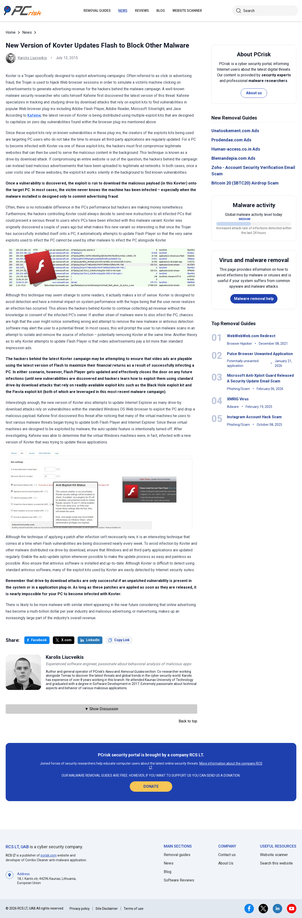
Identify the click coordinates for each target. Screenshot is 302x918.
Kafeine (34, 115)
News (122, 10)
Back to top (188, 721)
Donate (151, 786)
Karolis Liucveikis (32, 58)
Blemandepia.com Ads (233, 158)
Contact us (227, 854)
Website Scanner (187, 10)
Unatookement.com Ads (235, 130)
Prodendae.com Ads (231, 139)
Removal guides (97, 10)
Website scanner (274, 854)
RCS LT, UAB (17, 846)
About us (254, 93)
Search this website (276, 863)
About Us (225, 863)
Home (11, 32)
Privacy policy (80, 908)
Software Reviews (179, 880)
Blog (160, 10)
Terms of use (133, 908)
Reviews (142, 10)
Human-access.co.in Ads (235, 149)
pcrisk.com (49, 855)
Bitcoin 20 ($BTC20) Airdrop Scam (245, 182)
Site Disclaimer (107, 908)
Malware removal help (254, 298)
